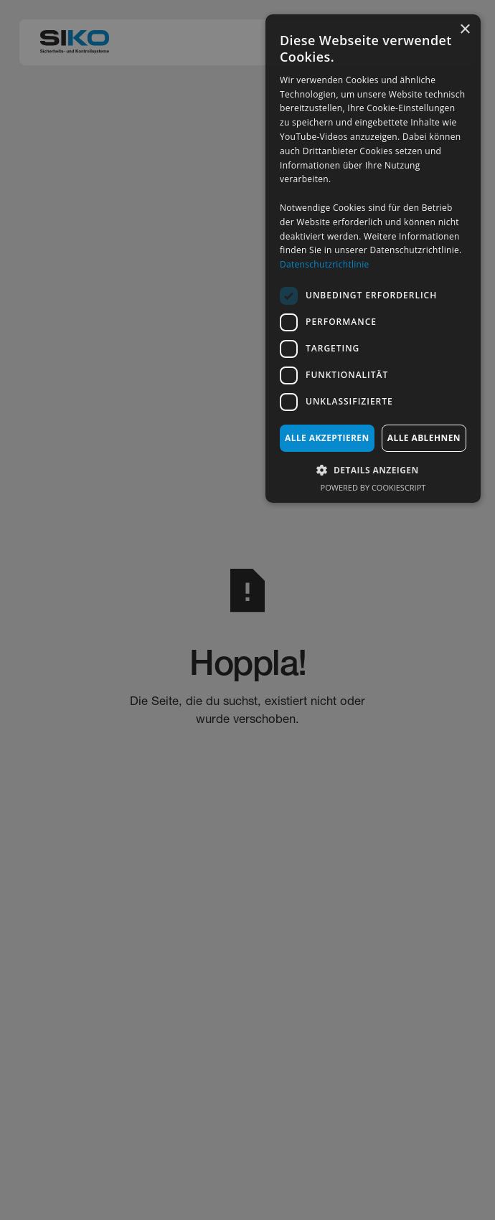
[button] (373, 469)
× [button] (464, 29)
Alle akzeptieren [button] (327, 438)
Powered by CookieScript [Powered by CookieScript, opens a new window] (373, 487)
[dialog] (373, 258)
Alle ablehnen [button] (424, 438)
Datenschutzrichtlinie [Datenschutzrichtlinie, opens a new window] (324, 264)
